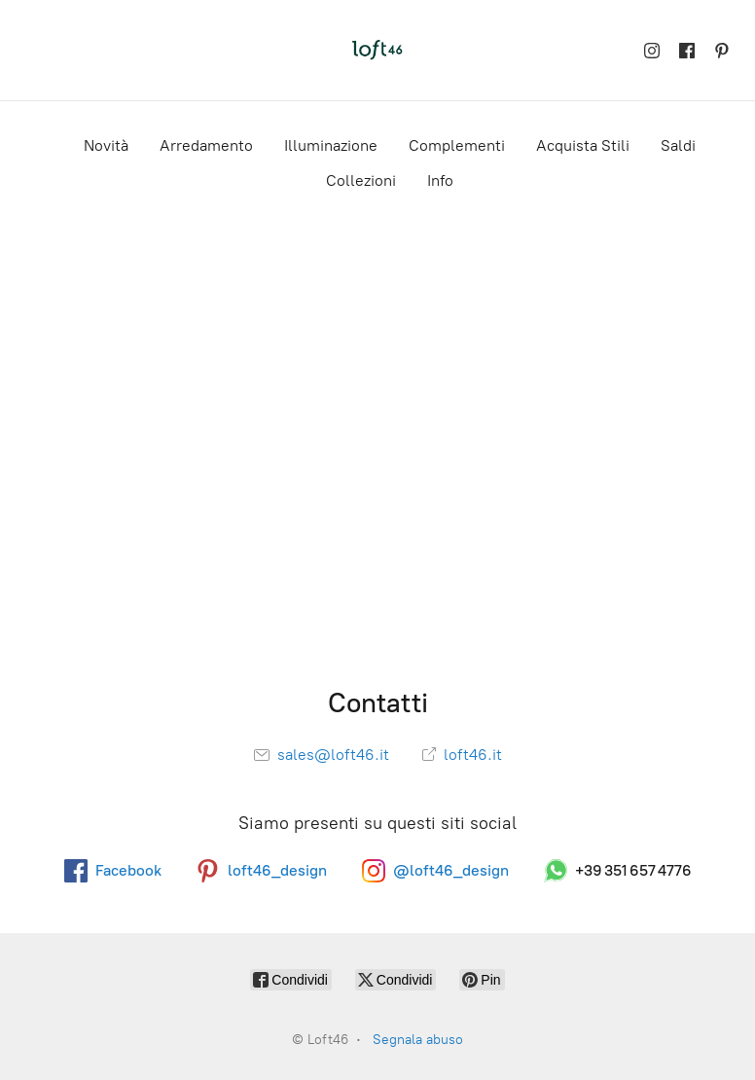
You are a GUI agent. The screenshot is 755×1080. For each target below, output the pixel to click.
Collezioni (361, 180)
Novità (106, 145)
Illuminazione (331, 145)
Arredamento (206, 145)
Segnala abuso (418, 1039)
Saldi (678, 145)
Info (440, 180)
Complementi (457, 145)
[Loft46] (377, 50)
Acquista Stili (582, 145)
